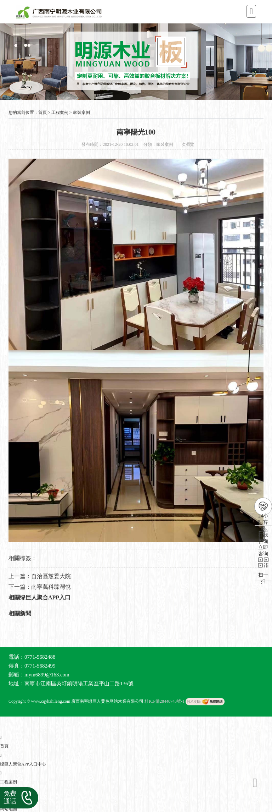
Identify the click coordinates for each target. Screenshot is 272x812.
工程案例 (59, 112)
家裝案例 (81, 112)
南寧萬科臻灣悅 (51, 587)
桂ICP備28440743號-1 (164, 701)
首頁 (42, 112)
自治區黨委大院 (51, 576)
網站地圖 (8, 808)
